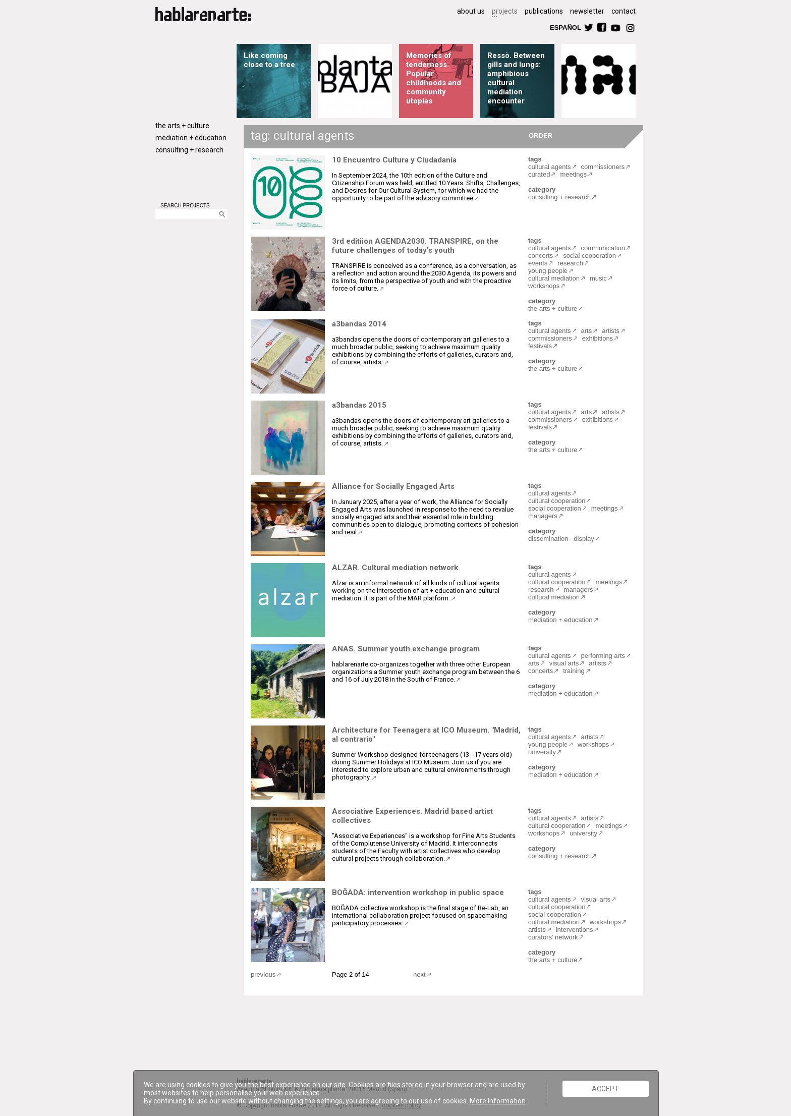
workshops (543, 286)
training (574, 671)
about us (471, 11)
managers (542, 516)
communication (603, 248)
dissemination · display (561, 538)
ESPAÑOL (565, 27)
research (570, 263)
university (542, 752)
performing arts (603, 655)
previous (263, 974)
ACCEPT (605, 1089)
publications (544, 11)
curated (539, 174)
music (598, 278)
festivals (540, 346)
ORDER (540, 135)
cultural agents (549, 167)
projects (505, 11)
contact (623, 11)
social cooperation (589, 255)
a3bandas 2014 (359, 323)
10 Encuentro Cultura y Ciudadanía (394, 159)
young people (548, 270)
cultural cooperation (556, 501)
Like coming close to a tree (269, 60)
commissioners (603, 167)
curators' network (553, 937)
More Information (498, 1101)
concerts (540, 255)
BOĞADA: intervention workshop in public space (418, 892)
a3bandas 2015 (359, 405)
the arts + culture (182, 126)
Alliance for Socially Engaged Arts (393, 486)
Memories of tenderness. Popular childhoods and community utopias (433, 78)
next (419, 974)
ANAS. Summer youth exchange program (406, 648)
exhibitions (597, 338)
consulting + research (189, 150)
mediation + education (191, 138)
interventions (574, 929)
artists (610, 330)
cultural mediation (554, 278)
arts (586, 330)
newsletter (587, 11)
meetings (573, 174)
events (537, 263)
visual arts (564, 663)
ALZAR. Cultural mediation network (395, 567)
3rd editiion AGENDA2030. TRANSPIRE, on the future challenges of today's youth (415, 246)
